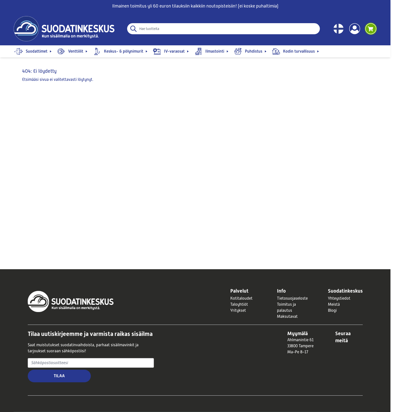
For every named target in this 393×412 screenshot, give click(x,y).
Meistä (334, 304)
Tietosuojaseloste (292, 298)
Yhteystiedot (339, 298)
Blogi (332, 310)
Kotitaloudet (241, 298)
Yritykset (238, 310)
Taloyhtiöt (239, 304)
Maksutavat (287, 316)
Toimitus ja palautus (286, 307)
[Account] (355, 29)
